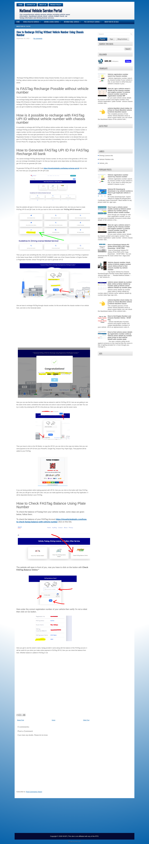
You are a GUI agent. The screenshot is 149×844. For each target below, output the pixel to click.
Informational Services (73, 21)
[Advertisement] (52, 58)
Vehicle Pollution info (106, 159)
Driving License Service (53, 21)
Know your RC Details (112, 22)
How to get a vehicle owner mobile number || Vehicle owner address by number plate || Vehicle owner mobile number (119, 209)
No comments (37, 38)
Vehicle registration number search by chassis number (118, 75)
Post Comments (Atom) (34, 792)
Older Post (86, 720)
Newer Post (20, 720)
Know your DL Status (23, 26)
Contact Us (31, 4)
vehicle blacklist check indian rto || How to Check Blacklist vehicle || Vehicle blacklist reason (120, 110)
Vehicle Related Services (32, 21)
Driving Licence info (106, 155)
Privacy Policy (55, 4)
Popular (102, 39)
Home (20, 4)
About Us (42, 4)
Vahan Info (77, 841)
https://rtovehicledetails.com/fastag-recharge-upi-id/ (61, 168)
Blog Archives (122, 39)
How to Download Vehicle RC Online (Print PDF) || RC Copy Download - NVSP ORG (118, 246)
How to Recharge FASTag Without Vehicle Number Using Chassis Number (49, 33)
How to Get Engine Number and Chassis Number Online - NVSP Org (119, 318)
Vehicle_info (103, 163)
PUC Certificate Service (93, 21)
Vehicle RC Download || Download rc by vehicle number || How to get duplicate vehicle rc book (120, 191)
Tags (111, 39)
